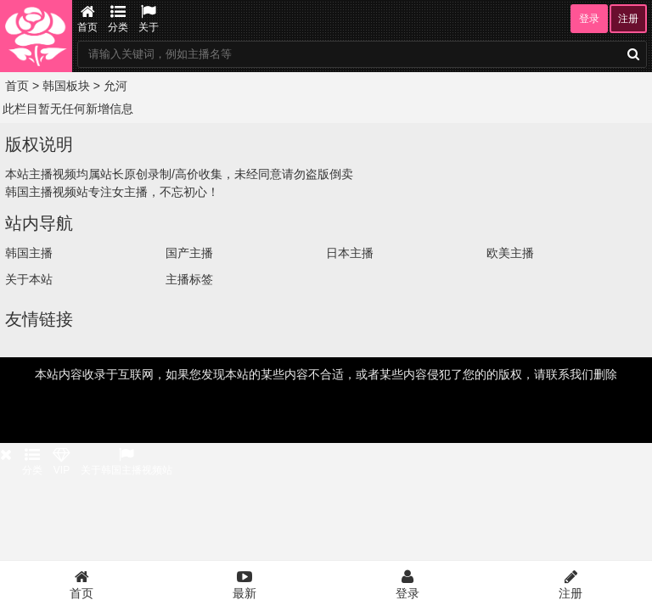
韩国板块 (66, 85)
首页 (87, 18)
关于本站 (29, 279)
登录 (589, 19)
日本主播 (350, 253)
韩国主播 (29, 253)
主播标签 (189, 279)
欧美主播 (510, 253)
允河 (115, 85)
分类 (118, 18)
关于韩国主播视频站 (126, 461)
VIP (61, 461)
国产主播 (189, 253)
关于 (148, 18)
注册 (628, 19)
